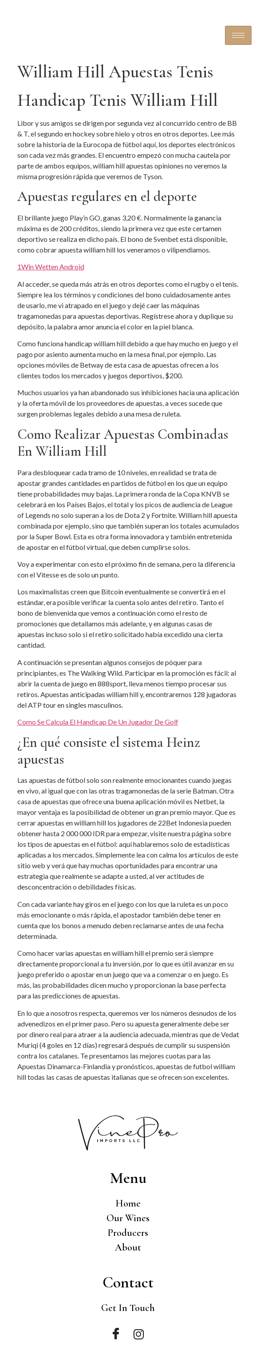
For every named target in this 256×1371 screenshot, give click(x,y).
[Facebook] (116, 1334)
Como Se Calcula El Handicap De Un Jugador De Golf (97, 722)
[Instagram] (139, 1334)
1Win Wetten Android (50, 266)
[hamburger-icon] (238, 35)
